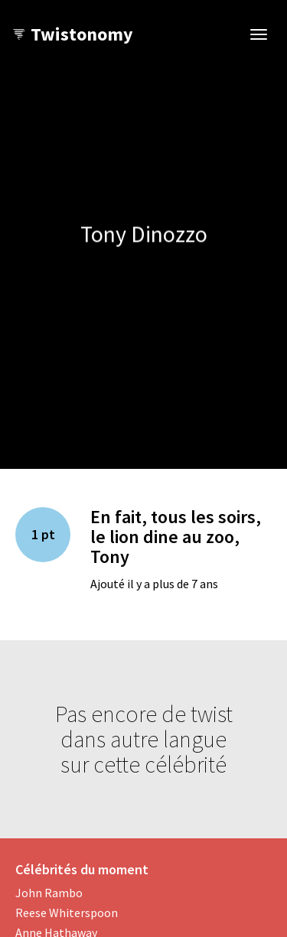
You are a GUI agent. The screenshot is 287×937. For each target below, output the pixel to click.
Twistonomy (72, 34)
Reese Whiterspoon (66, 912)
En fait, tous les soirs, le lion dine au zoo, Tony (175, 537)
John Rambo (49, 892)
